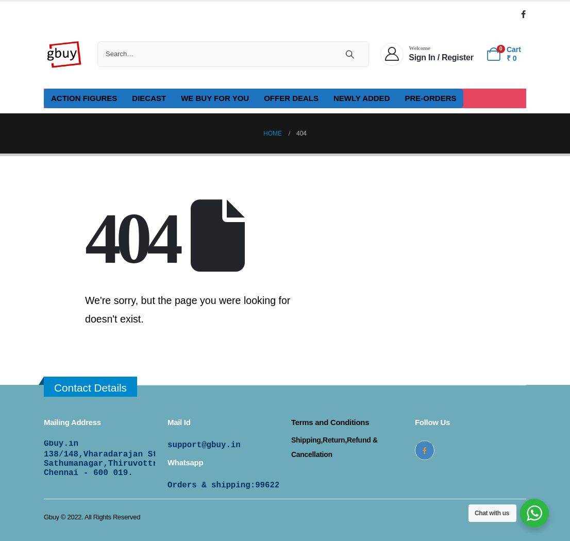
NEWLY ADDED (361, 98)
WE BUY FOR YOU (215, 98)
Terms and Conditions (330, 422)
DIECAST (149, 98)
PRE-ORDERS (430, 98)
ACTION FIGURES (84, 98)
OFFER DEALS (291, 98)
